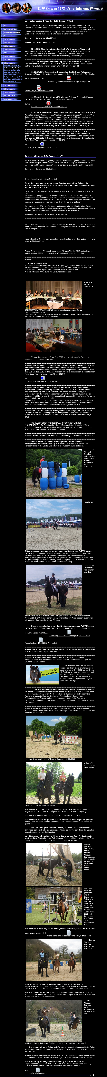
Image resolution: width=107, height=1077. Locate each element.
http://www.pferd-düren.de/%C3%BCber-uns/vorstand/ (47, 214)
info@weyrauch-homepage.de (37, 53)
